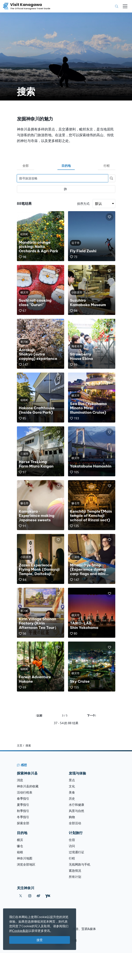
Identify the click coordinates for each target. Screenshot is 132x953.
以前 (39, 715)
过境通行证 (76, 852)
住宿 (72, 840)
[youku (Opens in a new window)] (48, 896)
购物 (72, 817)
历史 (72, 798)
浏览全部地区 (26, 864)
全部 (25, 166)
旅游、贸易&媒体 (84, 929)
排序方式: (83, 204)
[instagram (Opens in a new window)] (30, 896)
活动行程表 (24, 792)
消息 (20, 780)
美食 (72, 792)
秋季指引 (23, 811)
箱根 (20, 852)
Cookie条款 (20, 931)
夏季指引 (23, 805)
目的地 (66, 166)
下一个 (91, 715)
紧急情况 (75, 870)
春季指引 (23, 798)
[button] (58, 217)
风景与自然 (76, 811)
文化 (72, 786)
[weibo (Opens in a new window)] (38, 896)
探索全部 (23, 823)
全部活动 (75, 823)
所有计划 (75, 877)
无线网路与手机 (79, 864)
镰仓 (20, 846)
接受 (40, 940)
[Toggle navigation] (125, 6)
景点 (72, 780)
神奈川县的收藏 (27, 786)
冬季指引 (23, 817)
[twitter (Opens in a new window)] (20, 896)
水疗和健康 (76, 805)
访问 (72, 846)
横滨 (20, 840)
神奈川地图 (24, 858)
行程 (107, 166)
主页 (19, 745)
